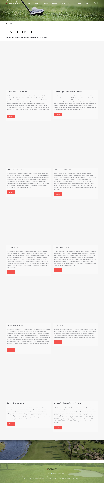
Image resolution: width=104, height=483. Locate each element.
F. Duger (54, 3)
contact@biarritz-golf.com (58, 473)
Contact (88, 3)
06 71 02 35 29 (45, 473)
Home (7, 23)
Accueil (28, 3)
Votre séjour (65, 3)
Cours (36, 3)
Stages (45, 3)
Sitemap (78, 478)
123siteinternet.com (51, 478)
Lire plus (11, 116)
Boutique (77, 3)
